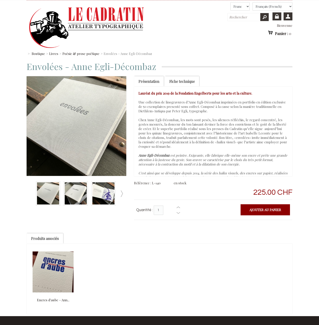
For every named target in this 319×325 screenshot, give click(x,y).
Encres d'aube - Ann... (53, 300)
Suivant (121, 193)
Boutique (38, 53)
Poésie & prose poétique (80, 53)
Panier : (283, 33)
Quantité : (144, 210)
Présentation (148, 81)
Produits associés (45, 238)
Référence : (143, 183)
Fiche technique (182, 81)
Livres (53, 53)
